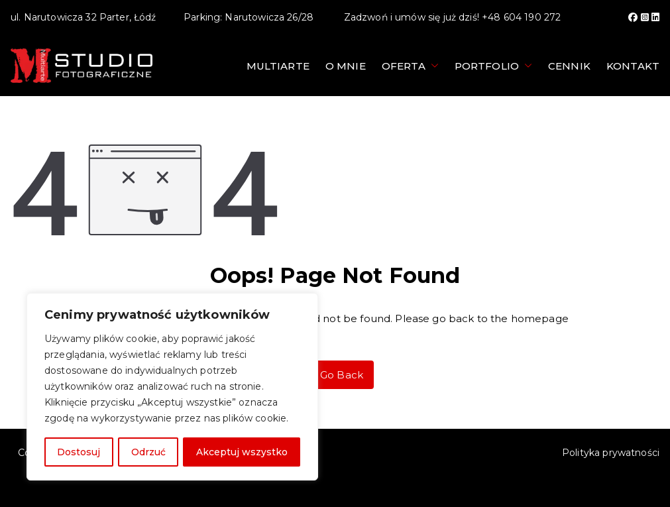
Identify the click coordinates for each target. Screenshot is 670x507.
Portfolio (493, 66)
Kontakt (632, 66)
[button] (432, 66)
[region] (172, 387)
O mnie (345, 66)
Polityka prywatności (610, 453)
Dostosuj (78, 452)
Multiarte (278, 66)
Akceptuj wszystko (242, 452)
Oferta (410, 66)
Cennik (569, 66)
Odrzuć (148, 452)
